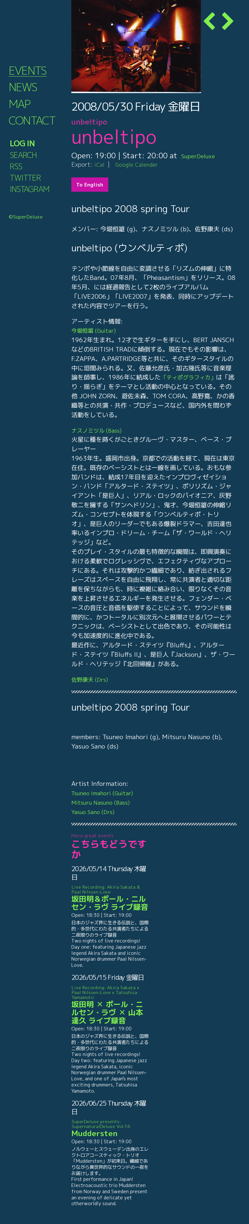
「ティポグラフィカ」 (191, 377)
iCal (99, 164)
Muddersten (110, 1128)
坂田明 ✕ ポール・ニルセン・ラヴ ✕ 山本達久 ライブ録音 (110, 1005)
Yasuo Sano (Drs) (96, 811)
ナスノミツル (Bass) (99, 430)
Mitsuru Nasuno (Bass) (105, 802)
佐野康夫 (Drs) (92, 679)
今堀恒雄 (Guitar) (97, 330)
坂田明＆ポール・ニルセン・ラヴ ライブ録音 (110, 898)
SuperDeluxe (203, 155)
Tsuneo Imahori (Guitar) (107, 792)
